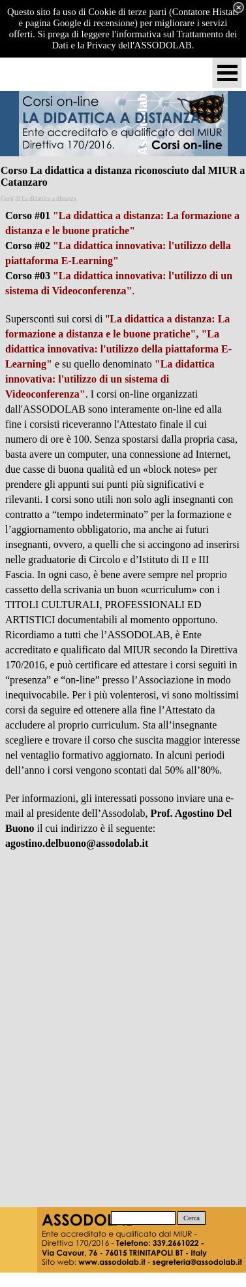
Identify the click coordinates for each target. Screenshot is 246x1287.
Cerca (191, 1218)
